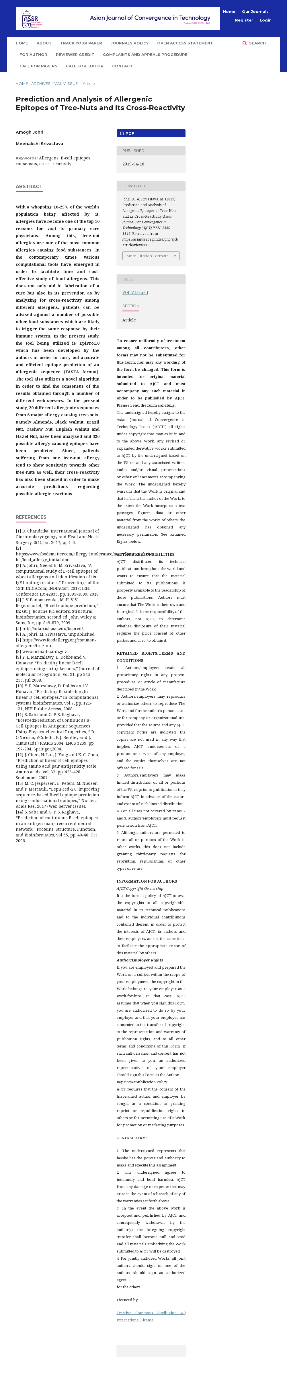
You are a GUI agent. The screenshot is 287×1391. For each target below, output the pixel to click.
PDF (129, 133)
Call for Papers (38, 66)
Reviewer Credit (75, 54)
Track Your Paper (81, 43)
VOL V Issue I (66, 83)
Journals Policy (130, 43)
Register (244, 20)
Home (22, 43)
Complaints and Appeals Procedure (145, 54)
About (44, 43)
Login (266, 20)
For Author (33, 54)
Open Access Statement (185, 43)
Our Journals (255, 11)
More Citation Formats (147, 255)
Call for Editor (85, 66)
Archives (40, 83)
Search (257, 43)
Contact (122, 66)
